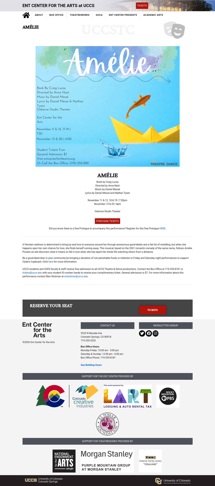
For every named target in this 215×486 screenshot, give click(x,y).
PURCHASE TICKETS (107, 221)
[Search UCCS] (171, 5)
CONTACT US (107, 325)
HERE (163, 228)
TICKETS (142, 5)
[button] (151, 5)
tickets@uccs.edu (32, 272)
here (50, 261)
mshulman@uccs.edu (76, 276)
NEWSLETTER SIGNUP (165, 325)
